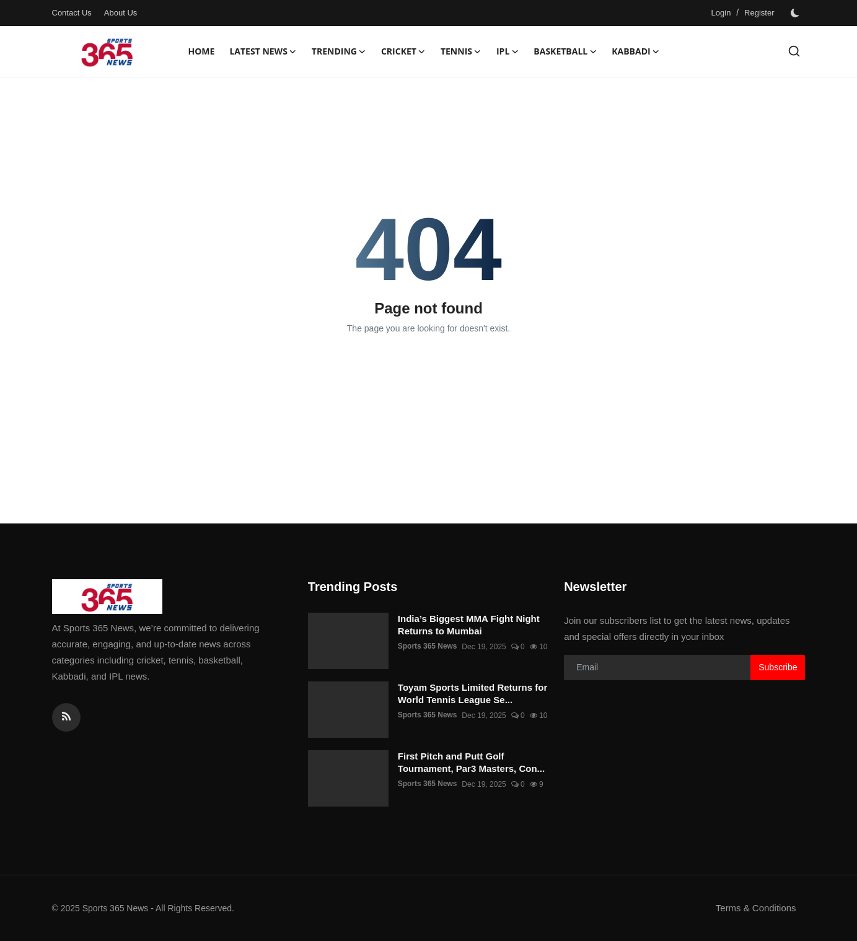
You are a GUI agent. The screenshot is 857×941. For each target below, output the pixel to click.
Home (201, 51)
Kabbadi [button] (635, 51)
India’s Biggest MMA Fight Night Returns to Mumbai (469, 624)
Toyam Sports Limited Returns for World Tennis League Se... (472, 693)
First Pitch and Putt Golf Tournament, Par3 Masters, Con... (471, 762)
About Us (120, 12)
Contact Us (72, 12)
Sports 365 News (427, 646)
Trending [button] (339, 51)
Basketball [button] (565, 51)
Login (721, 12)
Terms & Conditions (755, 908)
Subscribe (777, 667)
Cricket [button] (403, 51)
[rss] (66, 717)
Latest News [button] (262, 51)
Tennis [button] (461, 51)
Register (759, 12)
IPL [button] (507, 51)
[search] (794, 51)
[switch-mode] (796, 13)
